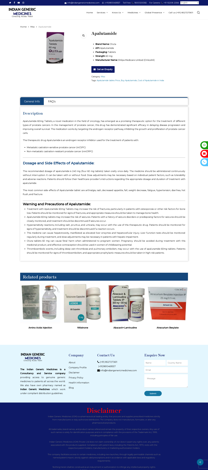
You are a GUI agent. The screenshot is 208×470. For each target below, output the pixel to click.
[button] (83, 35)
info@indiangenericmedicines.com (118, 370)
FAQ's (52, 101)
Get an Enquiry (104, 69)
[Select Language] (189, 2)
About (72, 362)
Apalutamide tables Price (108, 80)
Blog (71, 387)
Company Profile (78, 367)
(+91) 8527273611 (108, 362)
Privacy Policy (76, 377)
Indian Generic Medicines (35, 389)
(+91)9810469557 (106, 366)
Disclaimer (74, 372)
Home (23, 27)
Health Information (79, 382)
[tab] (32, 101)
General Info (32, 101)
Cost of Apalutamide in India (151, 80)
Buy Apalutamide (129, 80)
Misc (32, 27)
